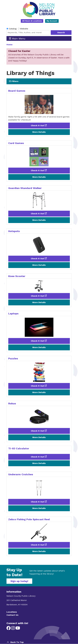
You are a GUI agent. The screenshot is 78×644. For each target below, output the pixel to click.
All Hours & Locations (32, 21)
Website (24, 28)
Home (9, 44)
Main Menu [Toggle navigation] (17, 38)
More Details (39, 132)
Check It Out (37, 125)
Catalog (13, 28)
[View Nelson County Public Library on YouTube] (17, 629)
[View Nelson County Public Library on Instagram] (13, 629)
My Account (52, 21)
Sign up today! (19, 581)
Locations (11, 612)
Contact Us (12, 615)
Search (61, 32)
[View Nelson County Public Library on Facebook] (8, 629)
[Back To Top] (39, 642)
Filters (13, 81)
